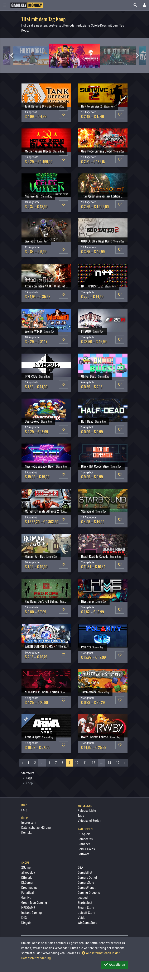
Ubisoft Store (86, 913)
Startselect (85, 903)
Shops (25, 862)
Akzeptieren (114, 965)
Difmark (26, 878)
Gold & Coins (86, 849)
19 (117, 763)
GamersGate (86, 883)
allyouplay (28, 873)
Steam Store (86, 908)
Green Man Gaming (34, 903)
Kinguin (26, 923)
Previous (12, 56)
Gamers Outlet (87, 878)
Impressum (28, 823)
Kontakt (26, 833)
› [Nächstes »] (124, 763)
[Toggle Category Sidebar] (5, 5)
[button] (135, 5)
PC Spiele (84, 834)
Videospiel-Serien (89, 821)
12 (93, 763)
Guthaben (84, 844)
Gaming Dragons (89, 893)
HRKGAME (28, 908)
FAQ (24, 810)
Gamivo (26, 898)
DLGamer (27, 883)
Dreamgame (29, 888)
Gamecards (85, 839)
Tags (29, 778)
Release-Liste (87, 811)
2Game (26, 867)
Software (84, 854)
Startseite (27, 773)
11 (85, 763)
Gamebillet (85, 873)
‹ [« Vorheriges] (22, 763)
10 (76, 763)
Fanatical (27, 893)
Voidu (81, 918)
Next (137, 56)
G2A (80, 867)
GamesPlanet (87, 888)
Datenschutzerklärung (36, 828)
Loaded (83, 898)
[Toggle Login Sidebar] (144, 5)
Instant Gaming (31, 913)
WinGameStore (87, 923)
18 (109, 763)
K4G (24, 918)
